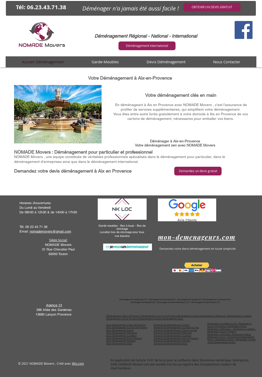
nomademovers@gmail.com (50, 231)
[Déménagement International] (147, 45)
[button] (196, 267)
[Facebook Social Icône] (244, 30)
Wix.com (78, 363)
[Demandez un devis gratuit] (198, 171)
